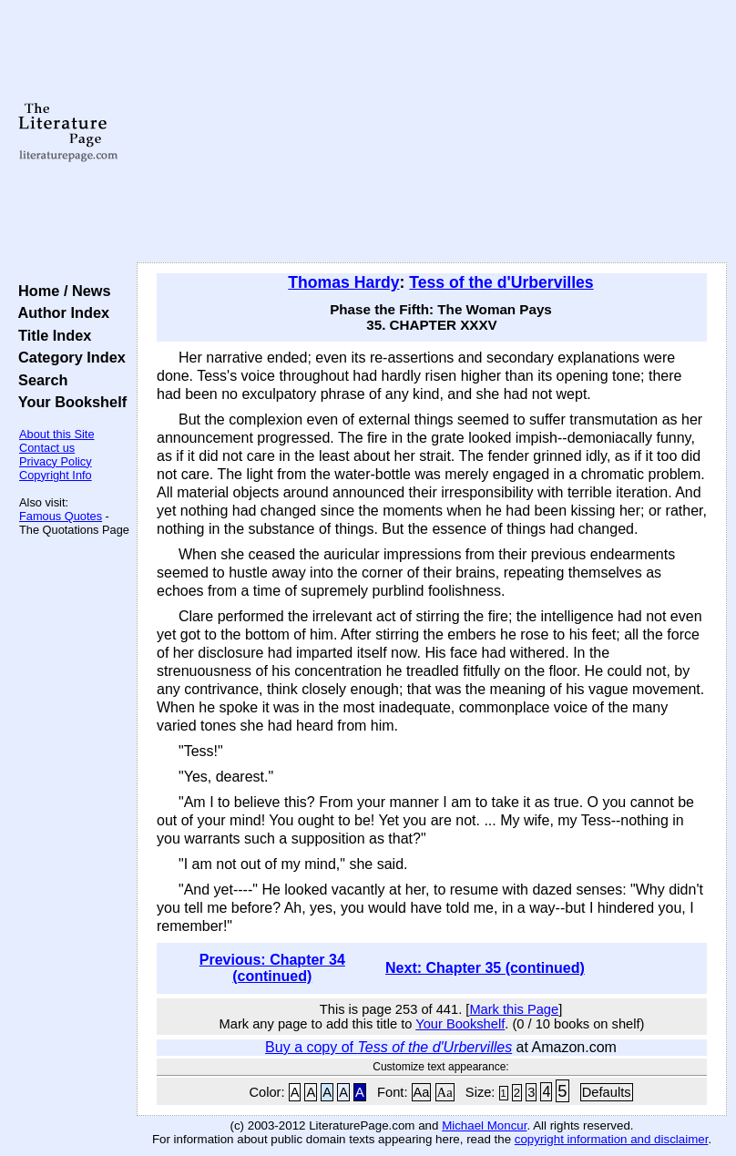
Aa (422, 1092)
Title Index (50, 335)
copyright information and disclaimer (612, 1139)
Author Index (59, 312)
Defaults (606, 1092)
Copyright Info (55, 475)
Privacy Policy (55, 461)
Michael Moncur (484, 1125)
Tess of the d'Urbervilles (501, 282)
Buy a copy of (388, 1047)
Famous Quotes (60, 516)
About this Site (57, 434)
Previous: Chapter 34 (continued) (272, 968)
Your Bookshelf (68, 402)
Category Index (68, 357)
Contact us (47, 448)
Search (38, 380)
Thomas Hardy (343, 282)
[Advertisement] (432, 132)
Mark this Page (513, 1009)
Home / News (60, 290)
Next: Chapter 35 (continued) (485, 968)
